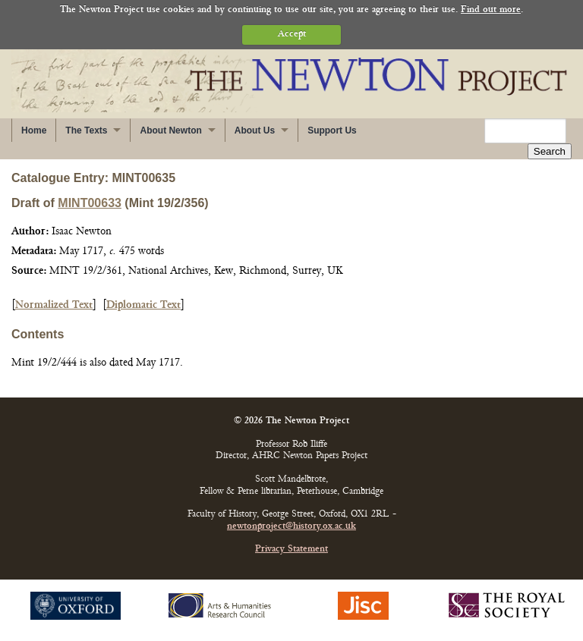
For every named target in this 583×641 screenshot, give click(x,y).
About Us (255, 130)
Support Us (332, 130)
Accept (292, 34)
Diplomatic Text (143, 305)
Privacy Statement (291, 550)
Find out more (491, 10)
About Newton (170, 130)
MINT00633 (89, 202)
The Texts (86, 130)
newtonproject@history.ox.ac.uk (291, 527)
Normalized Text (54, 305)
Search (550, 151)
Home (33, 130)
